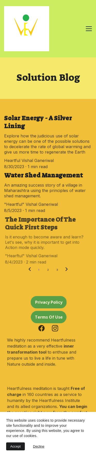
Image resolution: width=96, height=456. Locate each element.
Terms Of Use (48, 317)
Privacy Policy (48, 302)
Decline (38, 446)
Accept (15, 446)
